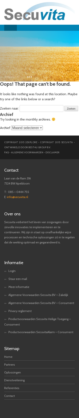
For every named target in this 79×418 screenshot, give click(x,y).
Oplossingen (12, 372)
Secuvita (12, 76)
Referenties (11, 388)
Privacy (12, 311)
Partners (9, 364)
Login (12, 271)
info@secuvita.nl (17, 197)
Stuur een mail (17, 279)
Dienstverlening (14, 380)
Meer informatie (18, 287)
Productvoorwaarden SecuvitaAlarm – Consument (40, 332)
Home (8, 357)
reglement (25, 311)
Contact (9, 396)
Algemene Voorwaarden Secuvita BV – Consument (41, 303)
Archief (5, 128)
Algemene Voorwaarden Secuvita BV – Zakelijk (38, 295)
